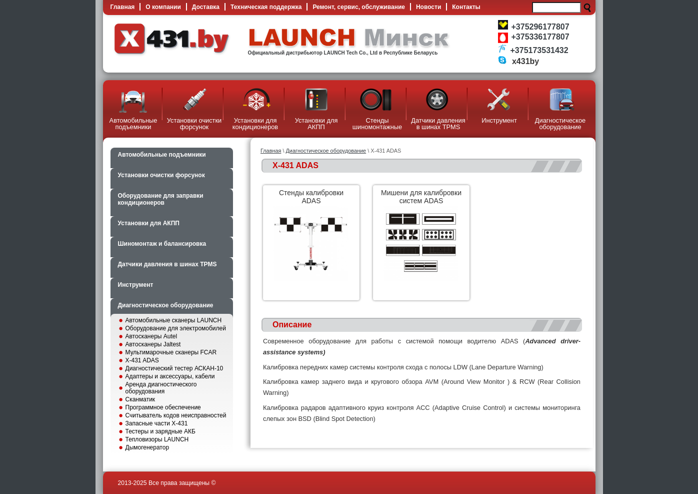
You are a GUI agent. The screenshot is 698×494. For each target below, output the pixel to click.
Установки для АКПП (149, 223)
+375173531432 (539, 50)
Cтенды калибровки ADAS (311, 197)
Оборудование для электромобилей (176, 328)
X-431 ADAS (142, 360)
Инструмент (136, 284)
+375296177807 (541, 27)
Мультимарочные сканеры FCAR (171, 352)
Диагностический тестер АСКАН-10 (175, 368)
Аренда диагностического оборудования (161, 388)
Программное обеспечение (163, 407)
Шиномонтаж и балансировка (162, 243)
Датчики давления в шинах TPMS (167, 264)
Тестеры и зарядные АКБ (161, 431)
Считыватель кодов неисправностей (176, 415)
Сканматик (141, 399)
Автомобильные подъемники (162, 154)
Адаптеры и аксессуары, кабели (170, 376)
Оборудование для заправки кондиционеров (161, 199)
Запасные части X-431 (157, 423)
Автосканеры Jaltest (153, 344)
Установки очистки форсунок (161, 175)
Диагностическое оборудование (166, 305)
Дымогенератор (148, 447)
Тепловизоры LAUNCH (157, 439)
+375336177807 (541, 37)
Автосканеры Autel (152, 336)
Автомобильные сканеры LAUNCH (174, 320)
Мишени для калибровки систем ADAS (421, 197)
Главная (270, 151)
